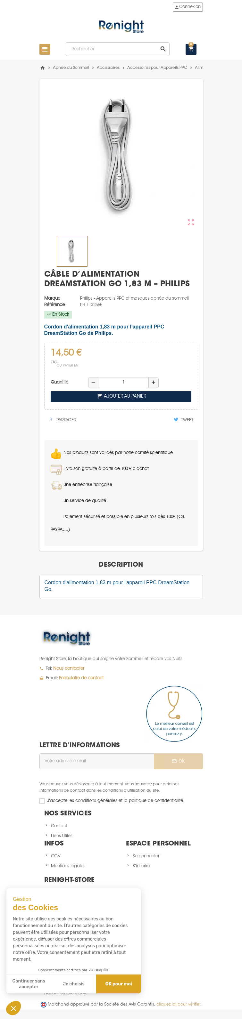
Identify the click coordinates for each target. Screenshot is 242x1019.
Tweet (183, 419)
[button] (13, 1008)
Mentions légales (68, 866)
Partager (62, 419)
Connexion (187, 7)
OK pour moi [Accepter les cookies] (118, 984)
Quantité (59, 382)
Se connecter (146, 856)
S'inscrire (141, 866)
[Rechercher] (117, 49)
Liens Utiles (61, 836)
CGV (56, 856)
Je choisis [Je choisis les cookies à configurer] (74, 984)
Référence (54, 305)
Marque (52, 298)
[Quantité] (123, 382)
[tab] (121, 565)
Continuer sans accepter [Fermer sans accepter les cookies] (29, 984)
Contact (59, 826)
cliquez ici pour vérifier (178, 1005)
